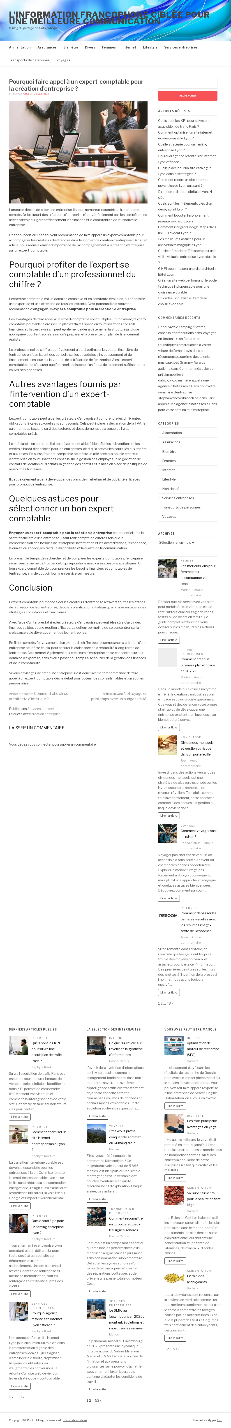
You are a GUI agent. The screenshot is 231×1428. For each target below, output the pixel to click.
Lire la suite (19, 1116)
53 (19, 1397)
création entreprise (46, 714)
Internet (129, 47)
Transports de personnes (29, 60)
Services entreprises (181, 47)
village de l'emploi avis (175, 351)
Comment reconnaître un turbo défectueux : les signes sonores (126, 1224)
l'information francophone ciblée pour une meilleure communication (109, 18)
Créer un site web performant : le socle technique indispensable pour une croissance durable (187, 286)
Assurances (47, 47)
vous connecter (40, 744)
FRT (219, 1420)
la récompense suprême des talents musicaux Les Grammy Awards (184, 357)
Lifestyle (150, 47)
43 (168, 1003)
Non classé (170, 489)
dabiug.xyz (166, 380)
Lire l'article (168, 640)
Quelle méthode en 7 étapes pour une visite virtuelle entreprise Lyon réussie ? (187, 257)
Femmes (109, 47)
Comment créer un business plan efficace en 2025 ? (198, 665)
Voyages (63, 60)
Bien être (70, 47)
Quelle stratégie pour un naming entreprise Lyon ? (48, 1227)
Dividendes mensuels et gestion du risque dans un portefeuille (197, 749)
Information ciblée (75, 1420)
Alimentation (20, 47)
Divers (90, 47)
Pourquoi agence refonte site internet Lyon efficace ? (47, 1319)
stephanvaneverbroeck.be (178, 398)
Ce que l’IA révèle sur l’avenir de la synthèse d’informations (126, 1049)
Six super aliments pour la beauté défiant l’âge (204, 1199)
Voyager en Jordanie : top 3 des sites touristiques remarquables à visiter (187, 339)
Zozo (26, 94)
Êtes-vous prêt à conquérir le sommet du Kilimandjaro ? (125, 1137)
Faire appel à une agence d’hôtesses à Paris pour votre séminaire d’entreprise (187, 386)
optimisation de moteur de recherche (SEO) (203, 1049)
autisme (164, 369)
